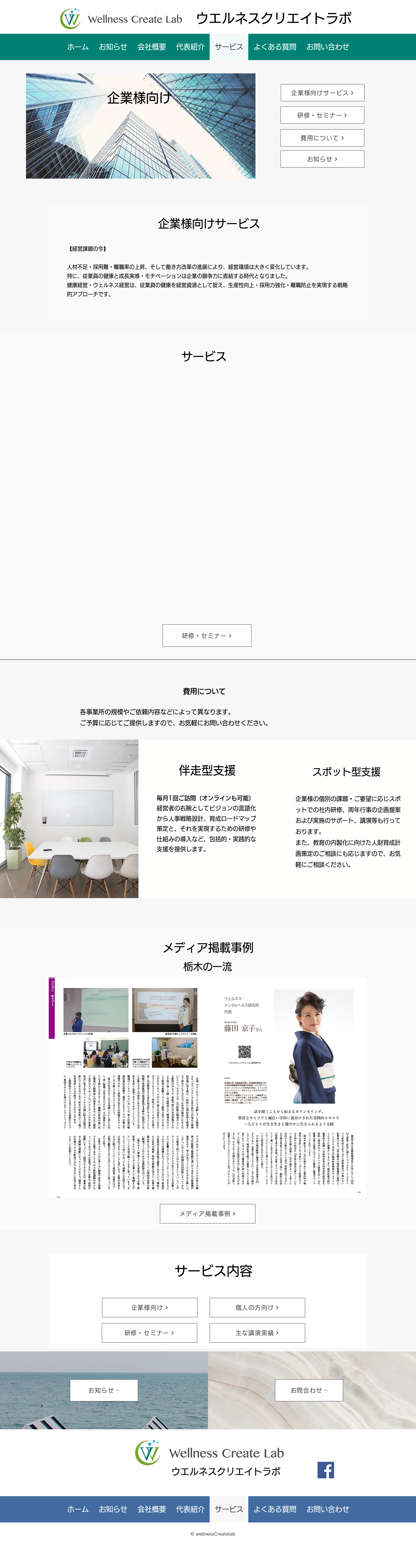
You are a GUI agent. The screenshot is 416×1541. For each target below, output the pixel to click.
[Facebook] (326, 1470)
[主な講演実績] (257, 1333)
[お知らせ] (322, 159)
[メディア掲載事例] (207, 1213)
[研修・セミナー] (322, 115)
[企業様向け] (150, 1307)
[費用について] (322, 137)
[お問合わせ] (309, 1390)
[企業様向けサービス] (323, 92)
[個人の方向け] (257, 1307)
